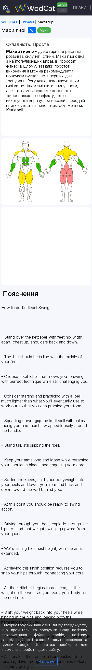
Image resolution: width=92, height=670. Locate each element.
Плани (79, 7)
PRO (62, 10)
